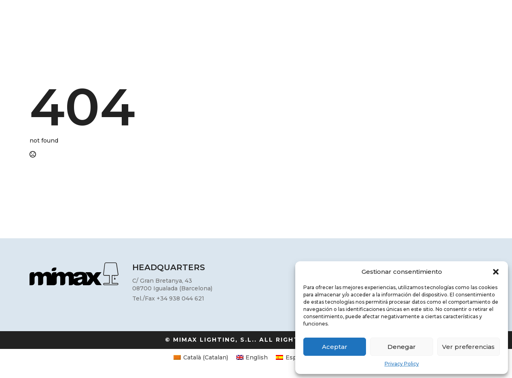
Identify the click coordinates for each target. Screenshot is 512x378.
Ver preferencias (468, 347)
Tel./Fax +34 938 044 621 (168, 298)
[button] (496, 272)
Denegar (401, 347)
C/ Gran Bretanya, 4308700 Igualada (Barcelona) (172, 284)
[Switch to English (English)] (252, 357)
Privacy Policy (402, 364)
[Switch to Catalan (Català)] (200, 357)
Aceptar (334, 347)
